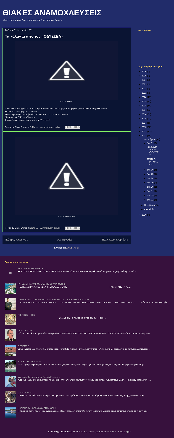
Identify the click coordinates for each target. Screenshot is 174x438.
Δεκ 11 (150, 191)
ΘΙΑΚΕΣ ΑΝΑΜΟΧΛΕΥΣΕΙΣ (52, 12)
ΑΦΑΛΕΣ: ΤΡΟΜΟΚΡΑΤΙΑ (29, 361)
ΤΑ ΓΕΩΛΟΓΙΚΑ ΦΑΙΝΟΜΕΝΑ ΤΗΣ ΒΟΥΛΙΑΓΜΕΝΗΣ (41, 284)
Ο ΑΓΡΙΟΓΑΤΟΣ (25, 392)
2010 (144, 215)
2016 (144, 114)
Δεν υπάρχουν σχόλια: (50, 127)
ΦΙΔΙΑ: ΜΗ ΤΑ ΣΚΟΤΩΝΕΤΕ (30, 268)
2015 (144, 118)
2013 (144, 127)
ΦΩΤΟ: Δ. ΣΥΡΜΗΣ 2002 (152, 162)
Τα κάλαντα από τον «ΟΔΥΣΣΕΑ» (34, 36)
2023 (144, 84)
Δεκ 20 (150, 182)
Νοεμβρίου (149, 205)
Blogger (127, 431)
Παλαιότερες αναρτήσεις (115, 239)
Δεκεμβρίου (150, 139)
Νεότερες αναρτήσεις (16, 239)
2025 (144, 75)
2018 (144, 105)
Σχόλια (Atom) (72, 248)
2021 (144, 93)
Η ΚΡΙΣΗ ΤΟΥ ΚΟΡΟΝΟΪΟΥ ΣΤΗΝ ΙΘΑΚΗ (37, 408)
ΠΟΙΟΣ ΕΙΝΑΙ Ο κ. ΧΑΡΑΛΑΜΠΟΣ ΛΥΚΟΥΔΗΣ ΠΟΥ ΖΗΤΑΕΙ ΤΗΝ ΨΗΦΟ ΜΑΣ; (54, 299)
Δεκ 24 (150, 178)
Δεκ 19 (150, 187)
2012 (144, 131)
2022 (144, 88)
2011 (144, 135)
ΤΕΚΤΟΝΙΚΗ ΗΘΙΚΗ (27, 315)
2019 (144, 101)
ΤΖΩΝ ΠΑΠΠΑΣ (25, 330)
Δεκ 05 (150, 195)
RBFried (112, 431)
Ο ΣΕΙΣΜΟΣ (23, 346)
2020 (144, 97)
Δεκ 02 (150, 199)
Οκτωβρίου (150, 209)
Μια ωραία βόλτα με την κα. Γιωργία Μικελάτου (39, 377)
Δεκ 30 (150, 169)
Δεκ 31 (150, 143)
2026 (144, 71)
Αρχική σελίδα (64, 239)
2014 (144, 123)
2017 (144, 110)
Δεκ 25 (150, 174)
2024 (144, 80)
